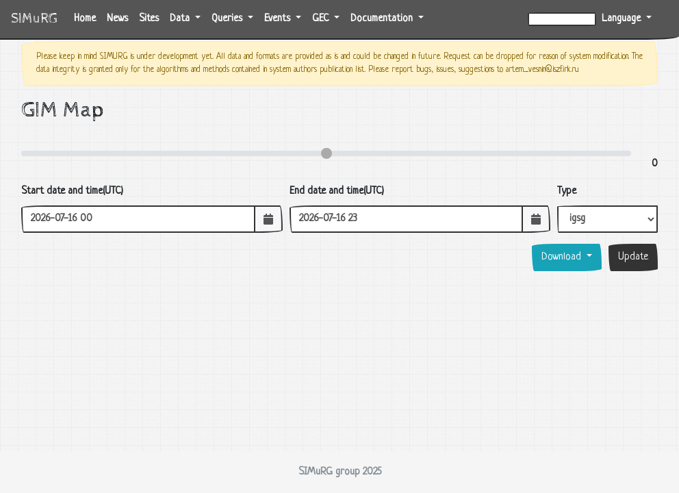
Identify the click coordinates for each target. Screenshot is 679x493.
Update (633, 257)
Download (562, 257)
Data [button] (181, 19)
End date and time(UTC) (337, 191)
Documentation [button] (382, 19)
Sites (149, 19)
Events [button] (278, 19)
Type (566, 191)
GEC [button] (321, 19)
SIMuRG (34, 19)
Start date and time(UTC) (72, 191)
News (117, 19)
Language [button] (622, 19)
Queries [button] (228, 19)
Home (87, 17)
